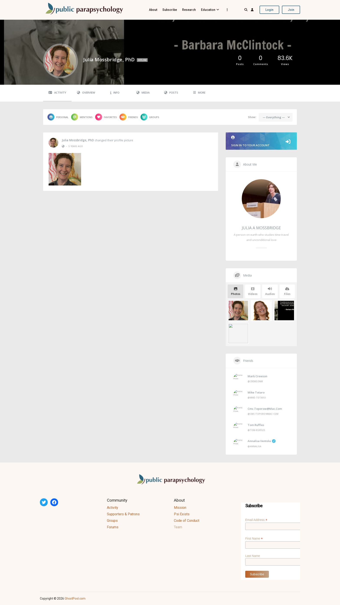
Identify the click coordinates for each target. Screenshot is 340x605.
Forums (112, 527)
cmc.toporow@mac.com (265, 409)
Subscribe (169, 9)
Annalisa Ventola (262, 441)
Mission (180, 508)
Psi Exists (182, 514)
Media (143, 92)
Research (189, 9)
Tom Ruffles (256, 425)
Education (208, 9)
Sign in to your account (261, 141)
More (199, 92)
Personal (58, 117)
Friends (128, 117)
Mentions (82, 117)
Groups (150, 117)
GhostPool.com (75, 598)
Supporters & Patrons (123, 514)
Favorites (106, 117)
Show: (252, 117)
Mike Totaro (256, 392)
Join (291, 9)
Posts (171, 92)
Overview (86, 92)
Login (269, 9)
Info (114, 92)
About (153, 9)
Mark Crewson (257, 376)
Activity (57, 92)
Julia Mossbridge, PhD (78, 140)
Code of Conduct (186, 521)
